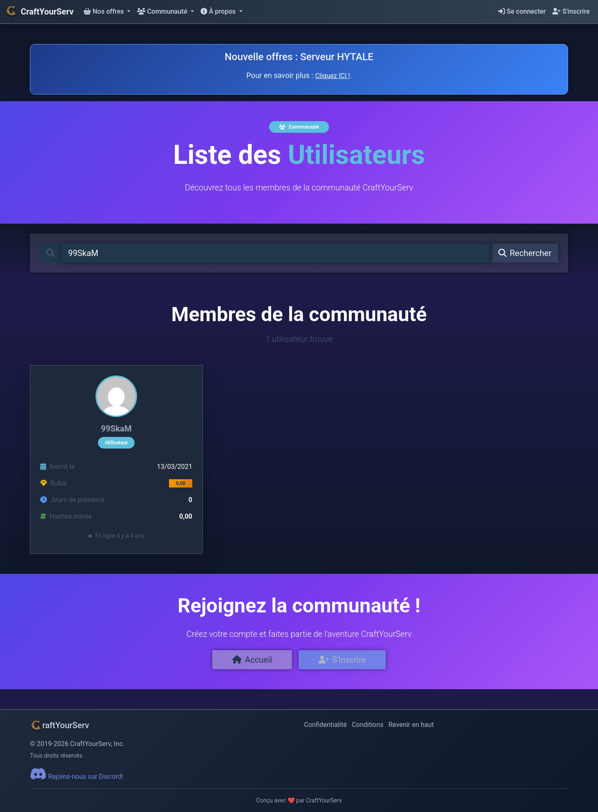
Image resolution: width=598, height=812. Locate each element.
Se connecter (522, 11)
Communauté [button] (163, 11)
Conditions (368, 725)
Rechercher (524, 253)
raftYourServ (59, 725)
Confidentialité (325, 725)
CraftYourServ (39, 11)
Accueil (252, 660)
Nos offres (104, 11)
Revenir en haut (411, 725)
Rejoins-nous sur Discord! (76, 776)
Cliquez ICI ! (332, 76)
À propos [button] (219, 11)
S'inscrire (571, 11)
